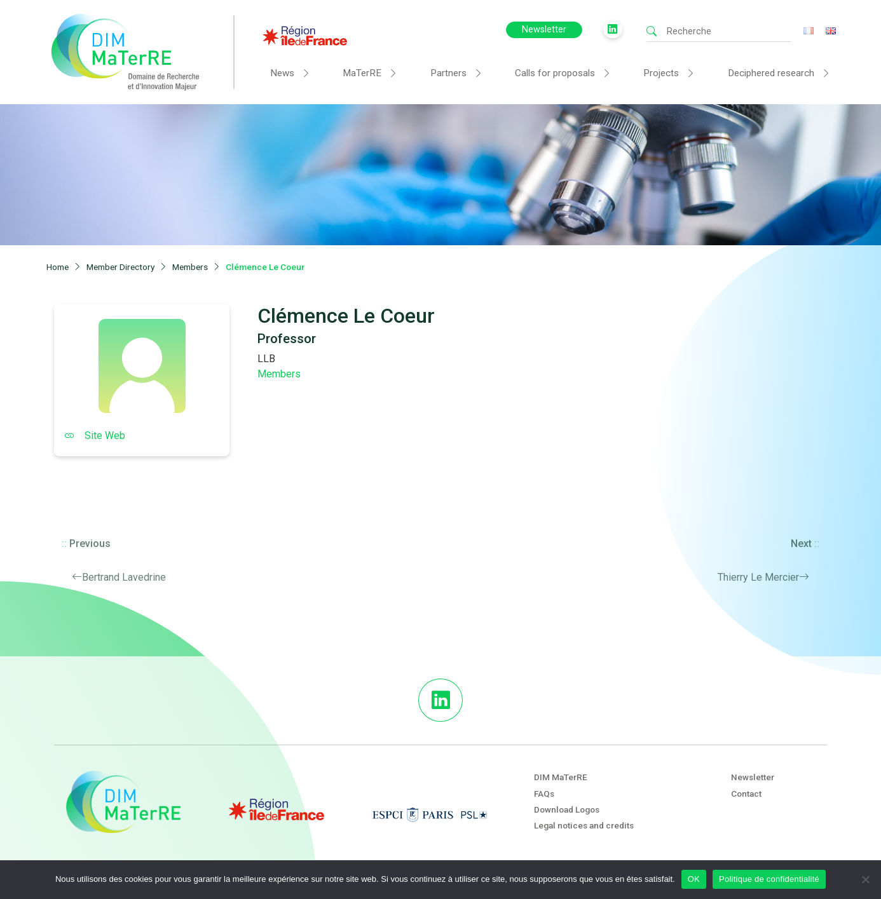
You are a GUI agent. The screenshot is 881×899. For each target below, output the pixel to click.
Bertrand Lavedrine (124, 577)
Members (279, 374)
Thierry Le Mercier (758, 577)
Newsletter (544, 29)
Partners (448, 73)
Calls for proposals (555, 73)
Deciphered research (771, 73)
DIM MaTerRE (560, 777)
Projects (661, 73)
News (282, 73)
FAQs (544, 793)
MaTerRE (362, 73)
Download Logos (566, 809)
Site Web (94, 435)
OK (694, 879)
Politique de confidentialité (769, 879)
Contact (746, 793)
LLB (266, 359)
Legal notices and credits (584, 825)
